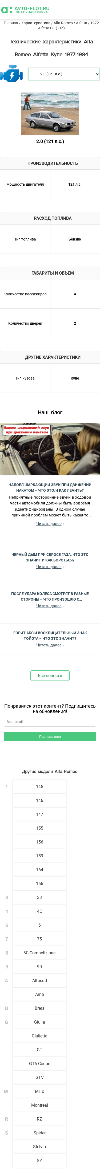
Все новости (50, 675)
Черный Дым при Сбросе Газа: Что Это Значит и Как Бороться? (50, 556)
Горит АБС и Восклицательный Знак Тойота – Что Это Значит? (50, 635)
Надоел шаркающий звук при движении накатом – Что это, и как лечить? (50, 487)
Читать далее (49, 523)
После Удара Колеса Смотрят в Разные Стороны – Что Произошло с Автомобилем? (50, 596)
